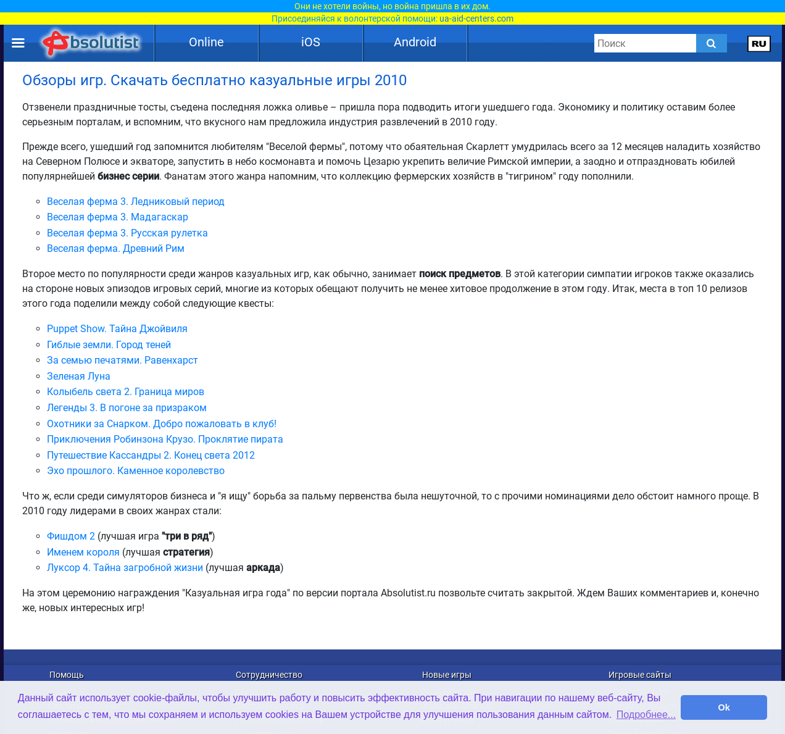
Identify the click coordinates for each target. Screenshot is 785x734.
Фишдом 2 (71, 536)
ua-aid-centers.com (476, 18)
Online (206, 42)
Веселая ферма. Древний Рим (116, 248)
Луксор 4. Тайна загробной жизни (125, 567)
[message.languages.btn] (759, 43)
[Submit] (711, 43)
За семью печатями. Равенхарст (122, 360)
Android (415, 42)
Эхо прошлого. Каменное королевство (136, 471)
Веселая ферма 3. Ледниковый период (136, 201)
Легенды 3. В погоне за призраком (127, 408)
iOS (310, 42)
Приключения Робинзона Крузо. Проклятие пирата (165, 439)
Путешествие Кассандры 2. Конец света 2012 (151, 455)
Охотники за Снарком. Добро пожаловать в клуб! (161, 424)
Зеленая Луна (78, 376)
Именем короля (83, 552)
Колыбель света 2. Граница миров (125, 392)
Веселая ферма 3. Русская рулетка (127, 233)
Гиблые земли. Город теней (109, 345)
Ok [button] (724, 707)
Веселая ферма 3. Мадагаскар (117, 217)
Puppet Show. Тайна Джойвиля (117, 329)
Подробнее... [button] (646, 714)
